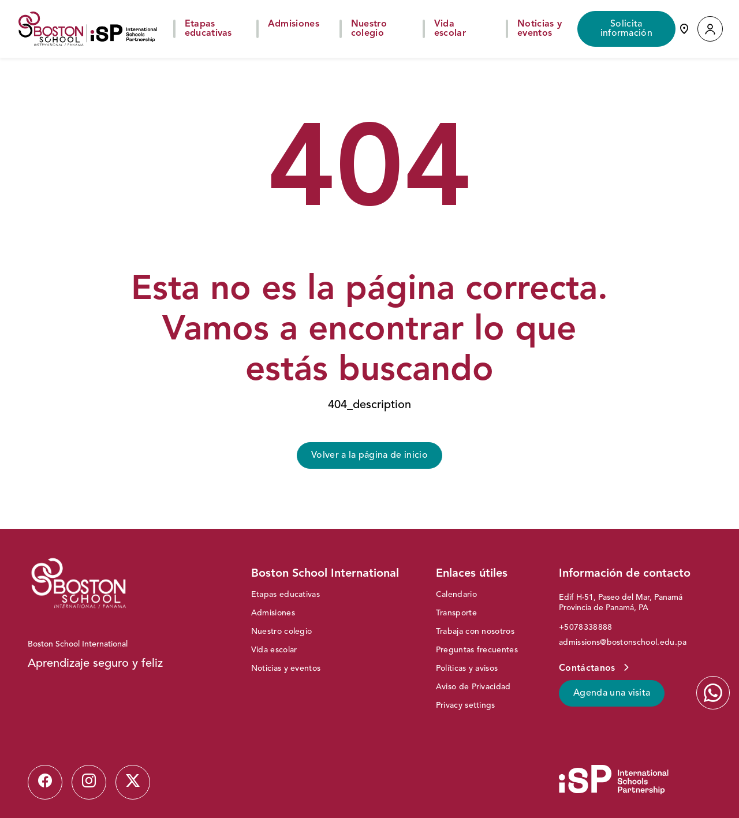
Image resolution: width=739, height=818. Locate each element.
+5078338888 (586, 627)
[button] (710, 29)
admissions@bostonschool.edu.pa (623, 642)
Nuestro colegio (281, 631)
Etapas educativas (285, 595)
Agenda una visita (611, 693)
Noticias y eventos (286, 668)
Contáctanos (588, 668)
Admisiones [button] (293, 24)
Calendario (456, 595)
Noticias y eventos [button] (539, 29)
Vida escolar (274, 650)
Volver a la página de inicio (369, 455)
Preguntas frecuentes (477, 650)
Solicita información (626, 29)
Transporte (456, 613)
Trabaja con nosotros (475, 631)
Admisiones (273, 613)
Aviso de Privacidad (473, 687)
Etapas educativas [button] (208, 29)
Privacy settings (465, 705)
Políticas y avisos (467, 668)
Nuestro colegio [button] (369, 29)
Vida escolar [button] (450, 29)
